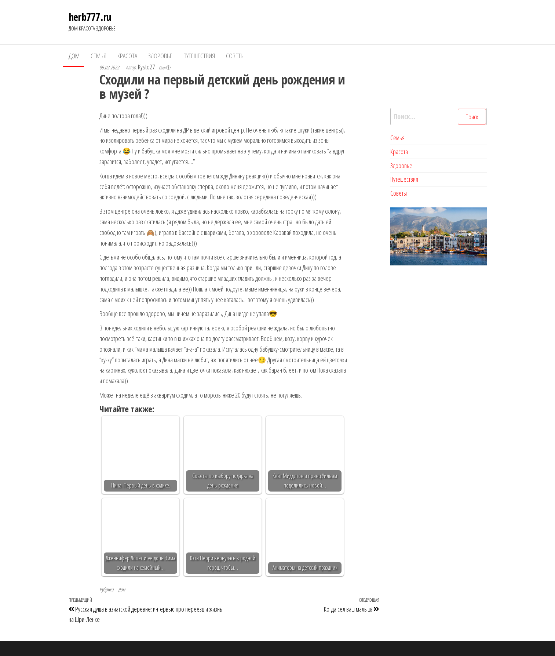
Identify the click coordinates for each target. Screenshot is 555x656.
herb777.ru (90, 17)
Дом (74, 55)
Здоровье (160, 55)
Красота (127, 55)
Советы (235, 55)
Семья (98, 55)
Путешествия (199, 55)
